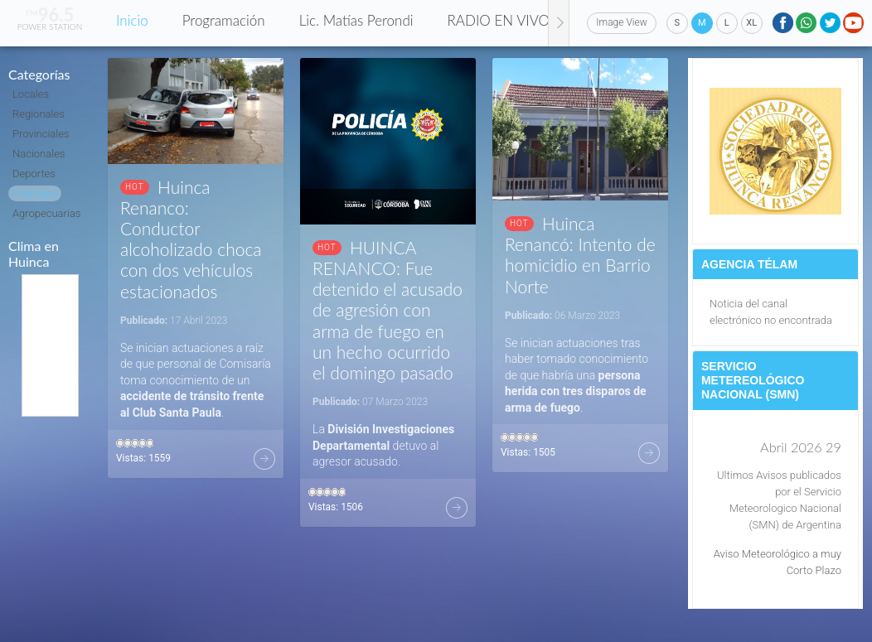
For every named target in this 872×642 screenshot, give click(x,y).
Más (264, 459)
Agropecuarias (46, 213)
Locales (30, 94)
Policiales (34, 193)
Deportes (34, 173)
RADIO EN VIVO (499, 20)
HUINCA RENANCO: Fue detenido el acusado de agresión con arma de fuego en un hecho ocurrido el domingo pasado (387, 310)
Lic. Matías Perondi (356, 20)
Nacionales (38, 153)
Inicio (132, 20)
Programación (223, 20)
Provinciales (41, 134)
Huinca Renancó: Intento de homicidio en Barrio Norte (580, 255)
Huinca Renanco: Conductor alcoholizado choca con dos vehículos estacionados (191, 239)
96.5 (50, 14)
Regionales (38, 114)
